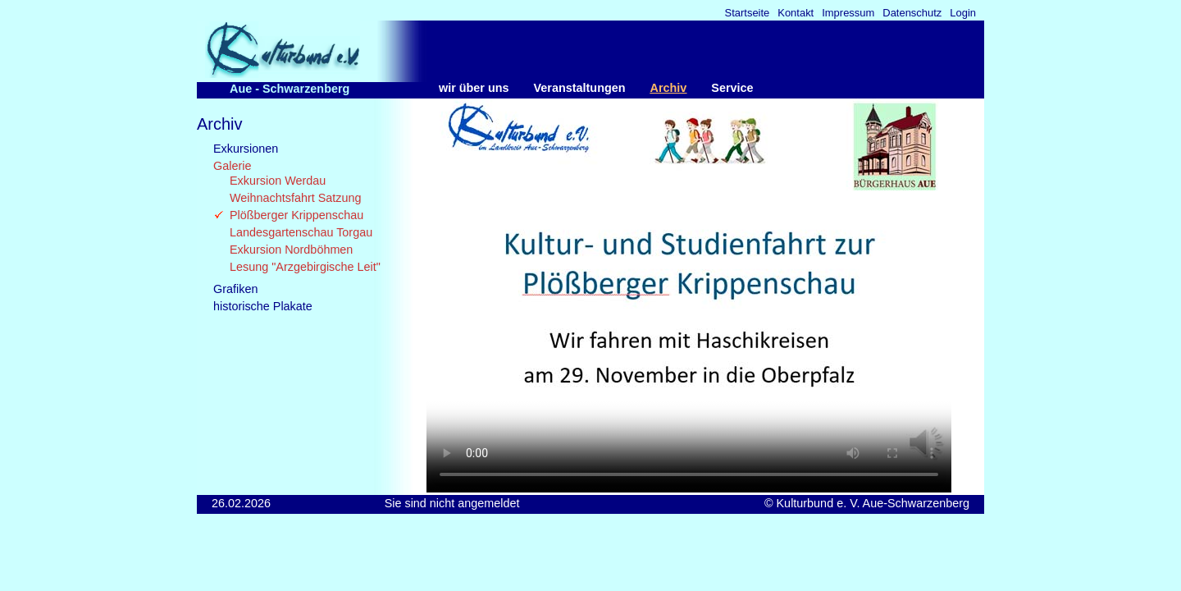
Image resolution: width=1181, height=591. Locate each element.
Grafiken (235, 289)
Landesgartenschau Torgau (301, 232)
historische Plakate (262, 306)
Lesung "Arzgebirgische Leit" (305, 266)
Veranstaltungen (580, 87)
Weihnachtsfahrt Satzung (296, 197)
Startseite (747, 13)
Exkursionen (245, 148)
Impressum (848, 13)
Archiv (668, 87)
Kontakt (795, 13)
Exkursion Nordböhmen (291, 249)
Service (732, 87)
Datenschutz (912, 13)
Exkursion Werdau (278, 180)
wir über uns (474, 87)
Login (963, 13)
